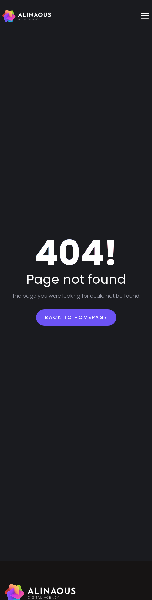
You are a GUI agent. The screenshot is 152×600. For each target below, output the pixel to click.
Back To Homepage (76, 317)
